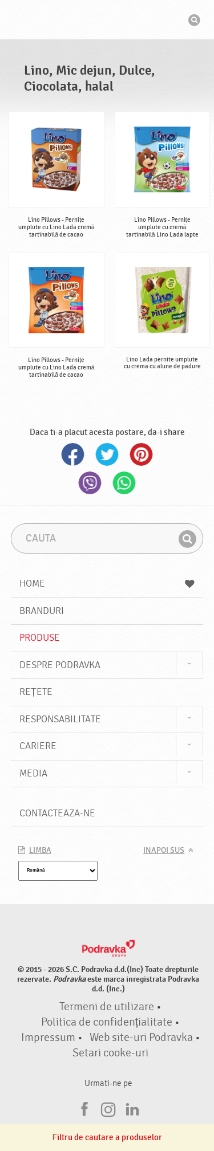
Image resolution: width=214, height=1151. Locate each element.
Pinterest (141, 454)
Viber (90, 482)
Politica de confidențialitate (106, 1022)
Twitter (107, 454)
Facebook (73, 454)
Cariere (37, 746)
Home (107, 583)
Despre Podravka (59, 665)
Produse (39, 637)
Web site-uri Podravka (141, 1037)
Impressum (48, 1037)
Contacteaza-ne (57, 813)
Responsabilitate (60, 719)
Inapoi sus (163, 850)
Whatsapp (124, 482)
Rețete (36, 691)
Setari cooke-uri (110, 1053)
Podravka (107, 21)
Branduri (41, 610)
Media (33, 773)
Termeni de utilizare (106, 1006)
